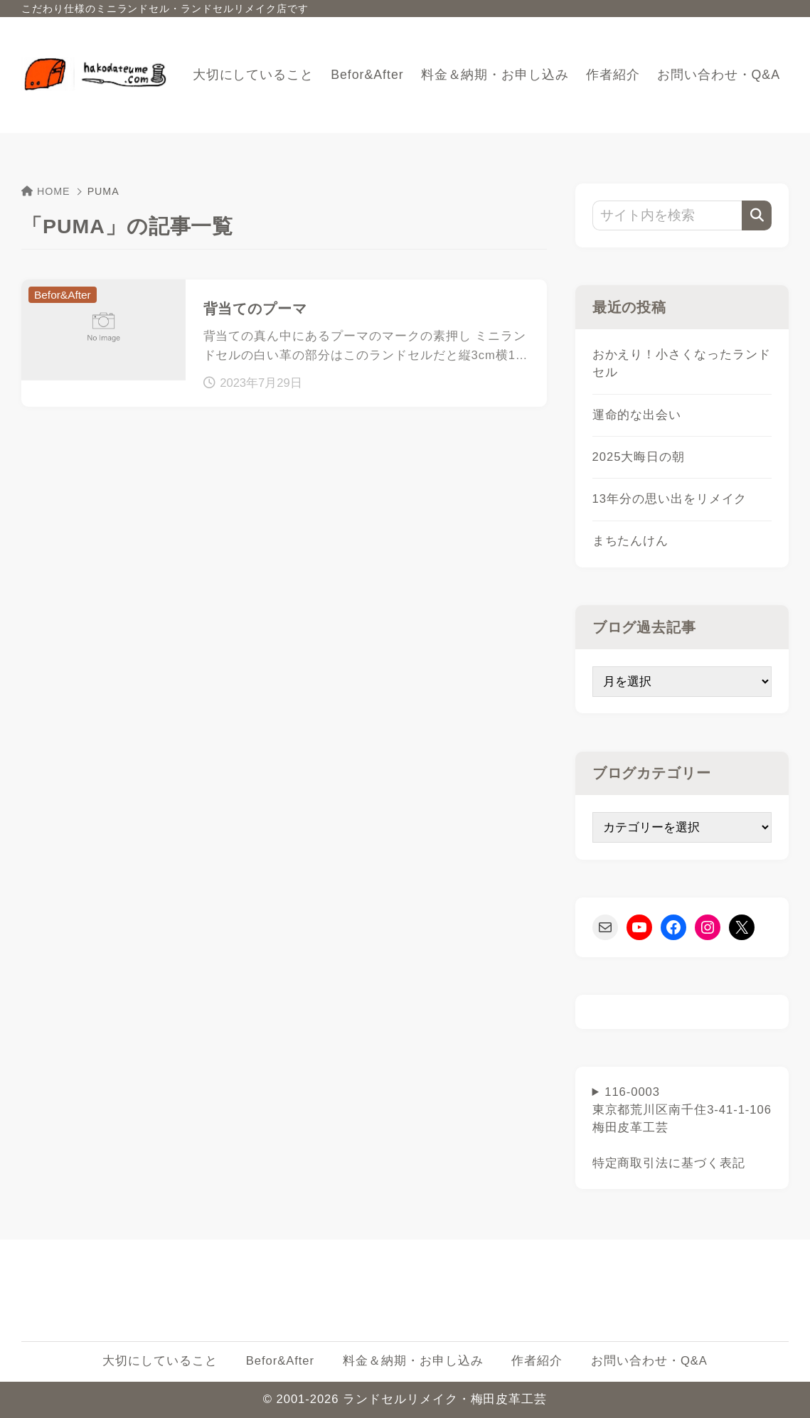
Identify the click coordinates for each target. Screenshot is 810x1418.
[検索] (757, 215)
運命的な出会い (637, 415)
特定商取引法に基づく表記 (668, 1163)
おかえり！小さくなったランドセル (681, 363)
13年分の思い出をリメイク (669, 499)
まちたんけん (630, 541)
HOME (45, 191)
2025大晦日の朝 (639, 457)
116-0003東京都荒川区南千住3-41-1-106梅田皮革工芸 (682, 1127)
